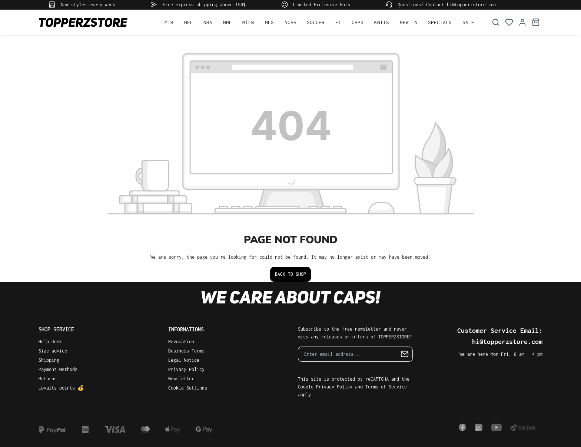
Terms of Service (386, 387)
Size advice (53, 351)
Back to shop (290, 274)
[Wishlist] (509, 22)
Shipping (49, 360)
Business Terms (186, 351)
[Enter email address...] (347, 354)
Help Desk (50, 341)
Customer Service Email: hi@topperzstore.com (499, 336)
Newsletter (181, 378)
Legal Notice (183, 360)
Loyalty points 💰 (61, 388)
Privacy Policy (186, 369)
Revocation (181, 341)
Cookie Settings (187, 388)
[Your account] (522, 22)
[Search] (495, 22)
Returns (48, 378)
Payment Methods (58, 369)
